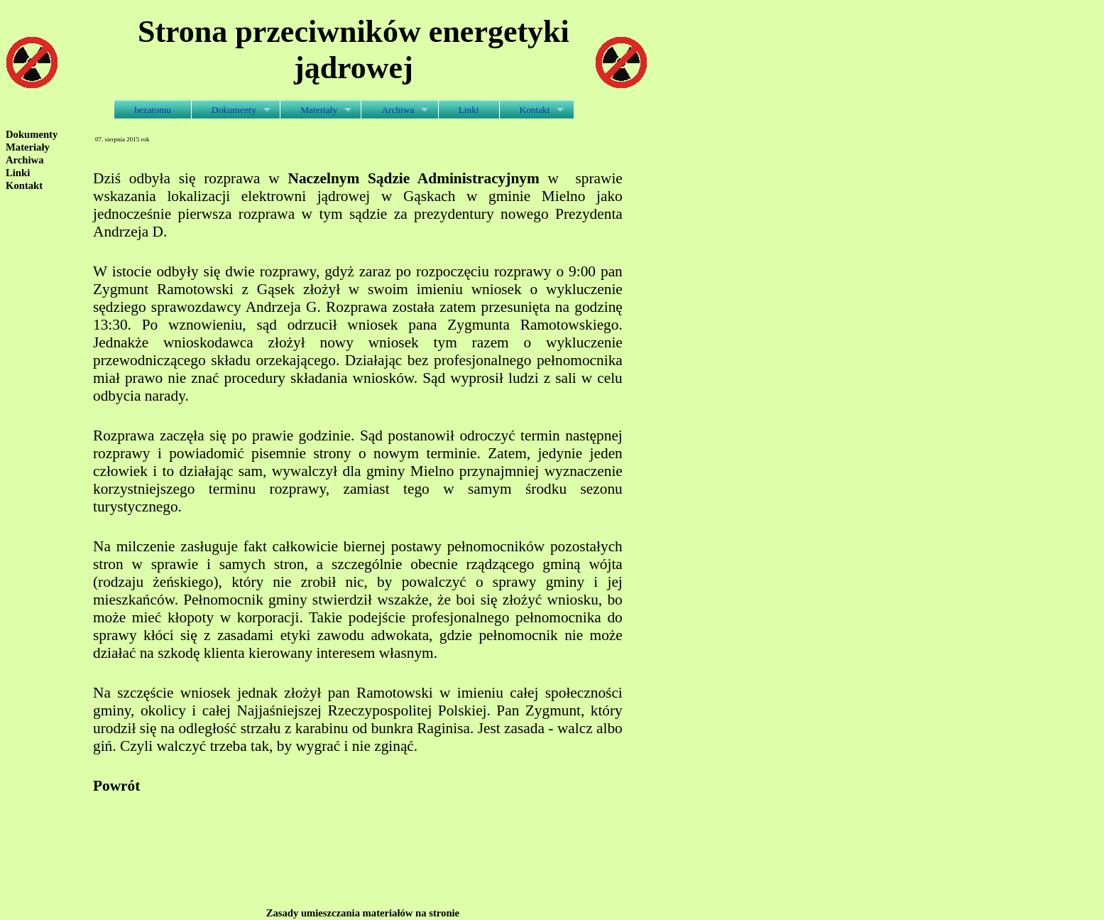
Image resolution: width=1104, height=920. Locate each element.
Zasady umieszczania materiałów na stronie (362, 913)
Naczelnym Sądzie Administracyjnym (414, 178)
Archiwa (397, 109)
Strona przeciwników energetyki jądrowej (353, 49)
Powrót (116, 785)
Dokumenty (234, 109)
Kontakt (535, 109)
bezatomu (152, 109)
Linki (469, 109)
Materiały (318, 109)
